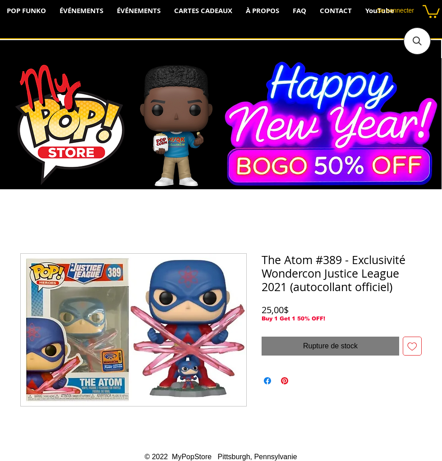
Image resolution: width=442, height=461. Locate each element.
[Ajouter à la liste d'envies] (412, 346)
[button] (431, 11)
